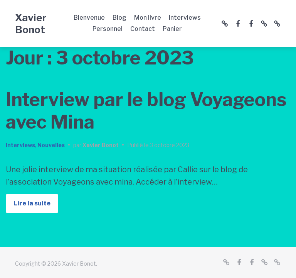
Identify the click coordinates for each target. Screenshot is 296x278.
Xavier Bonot (31, 24)
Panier (172, 28)
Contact (142, 28)
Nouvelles (51, 145)
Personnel (107, 28)
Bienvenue (89, 17)
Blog (119, 17)
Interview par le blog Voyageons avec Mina (146, 110)
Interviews (185, 17)
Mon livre (147, 17)
